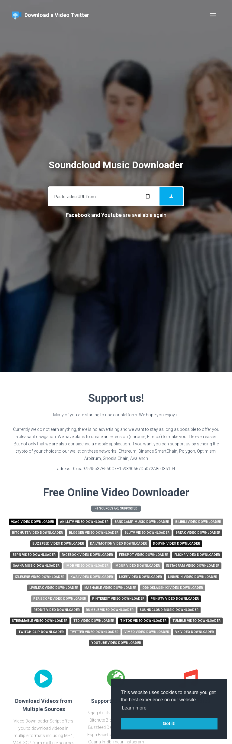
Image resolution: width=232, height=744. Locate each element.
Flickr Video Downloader (197, 555)
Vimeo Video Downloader (146, 632)
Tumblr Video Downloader (196, 621)
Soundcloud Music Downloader (169, 610)
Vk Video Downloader (194, 632)
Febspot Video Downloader (143, 555)
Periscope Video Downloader (59, 599)
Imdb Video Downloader (87, 566)
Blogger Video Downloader (93, 533)
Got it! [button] (169, 723)
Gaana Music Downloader (36, 566)
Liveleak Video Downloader (53, 588)
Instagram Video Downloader (192, 566)
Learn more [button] (134, 707)
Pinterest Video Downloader (118, 599)
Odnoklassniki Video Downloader (172, 588)
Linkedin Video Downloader (192, 577)
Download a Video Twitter (50, 15)
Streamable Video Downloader (39, 621)
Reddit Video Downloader (57, 610)
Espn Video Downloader (34, 555)
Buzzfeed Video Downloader (58, 544)
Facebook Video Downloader (87, 555)
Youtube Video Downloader (116, 643)
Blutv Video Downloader (146, 533)
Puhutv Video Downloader (174, 599)
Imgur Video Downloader (137, 566)
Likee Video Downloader (140, 577)
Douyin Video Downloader (176, 544)
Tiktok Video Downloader (143, 621)
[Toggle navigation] (213, 15)
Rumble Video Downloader (110, 610)
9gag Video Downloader (32, 522)
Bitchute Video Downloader (37, 533)
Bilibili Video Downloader (198, 522)
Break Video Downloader (198, 533)
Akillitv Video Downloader (84, 522)
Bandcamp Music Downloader (141, 522)
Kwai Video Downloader (91, 577)
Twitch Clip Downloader (41, 632)
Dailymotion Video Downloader (118, 544)
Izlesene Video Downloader (39, 577)
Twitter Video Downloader (94, 632)
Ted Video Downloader (93, 621)
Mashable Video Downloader (110, 588)
